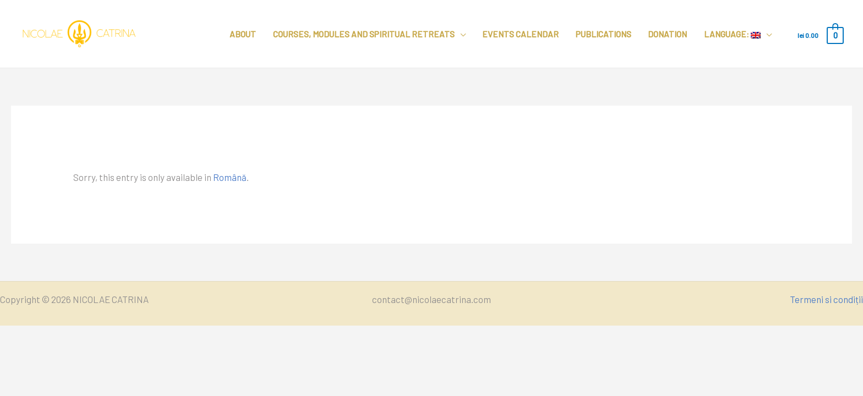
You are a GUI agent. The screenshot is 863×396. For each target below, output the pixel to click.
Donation (667, 34)
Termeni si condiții (826, 299)
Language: (732, 34)
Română (230, 177)
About (243, 34)
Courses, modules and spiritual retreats (364, 34)
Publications (603, 34)
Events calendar (520, 34)
